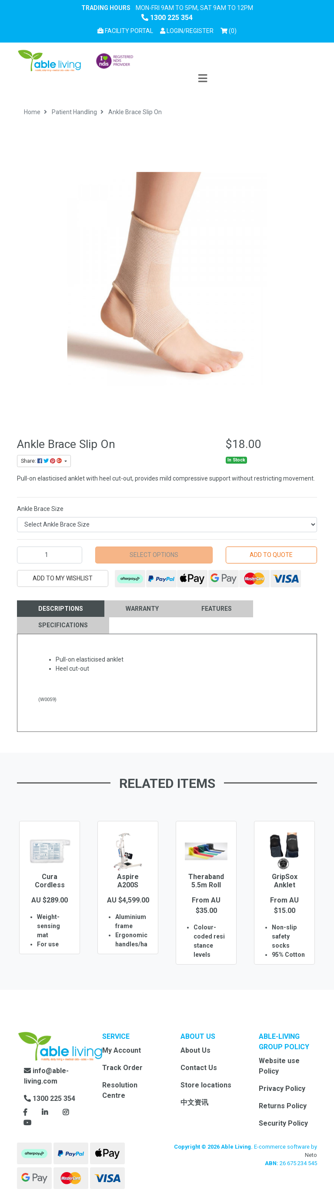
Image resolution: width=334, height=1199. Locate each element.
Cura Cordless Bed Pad (50, 885)
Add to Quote (271, 554)
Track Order (122, 1068)
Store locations (205, 1085)
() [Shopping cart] (230, 30)
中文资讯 (194, 1102)
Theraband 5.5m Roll (206, 881)
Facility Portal (125, 30)
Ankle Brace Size (40, 508)
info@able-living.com (46, 1076)
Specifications (63, 625)
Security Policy (283, 1123)
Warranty (142, 608)
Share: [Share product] (42, 461)
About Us (195, 1050)
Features (216, 608)
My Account (121, 1050)
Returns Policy (283, 1106)
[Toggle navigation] (203, 78)
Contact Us (198, 1068)
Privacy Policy (282, 1088)
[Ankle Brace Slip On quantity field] (49, 555)
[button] (187, 31)
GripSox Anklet (284, 881)
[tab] (60, 608)
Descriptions (60, 608)
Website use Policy (279, 1066)
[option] (50, 900)
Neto (311, 1155)
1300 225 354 (167, 17)
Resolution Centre (119, 1090)
